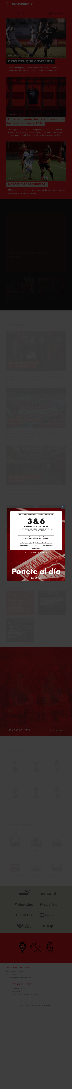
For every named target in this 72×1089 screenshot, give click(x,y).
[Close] (62, 506)
